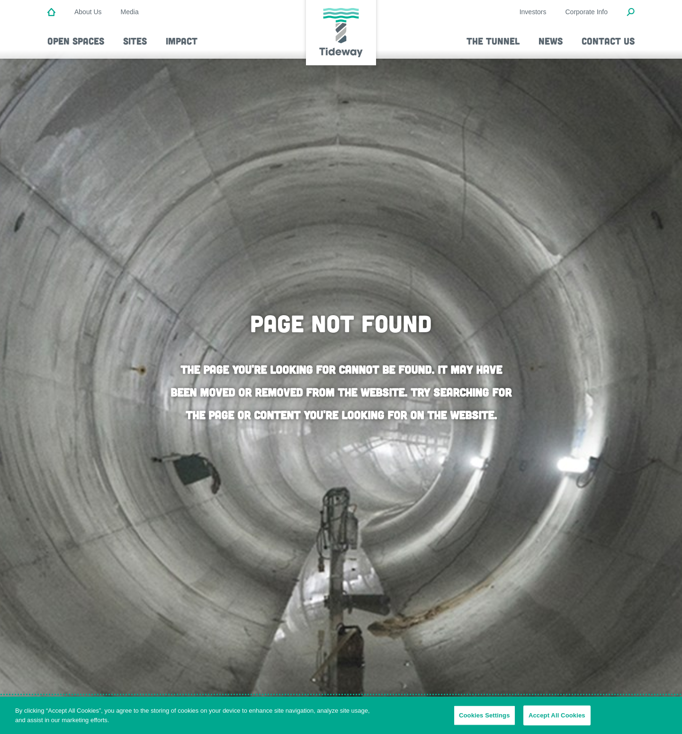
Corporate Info (586, 12)
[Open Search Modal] (631, 12)
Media (130, 12)
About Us (88, 12)
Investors (533, 12)
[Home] (51, 12)
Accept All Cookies (557, 720)
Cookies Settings (484, 720)
